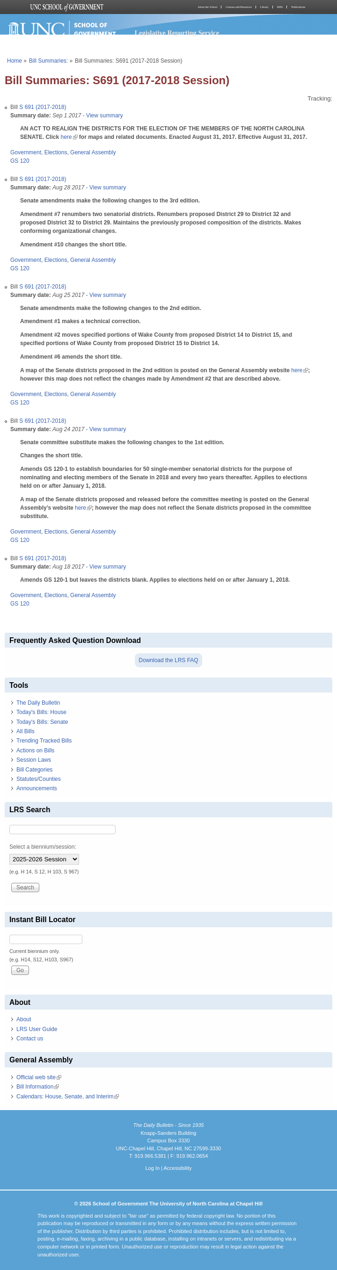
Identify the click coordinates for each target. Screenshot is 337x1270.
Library (264, 7)
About (23, 1019)
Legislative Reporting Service (176, 32)
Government (25, 152)
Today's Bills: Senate (42, 722)
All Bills (25, 731)
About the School (207, 7)
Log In (152, 1168)
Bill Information (37, 1086)
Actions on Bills (35, 750)
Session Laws (33, 760)
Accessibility (177, 1168)
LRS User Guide (36, 1029)
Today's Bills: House (41, 712)
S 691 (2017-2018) (42, 107)
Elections (55, 152)
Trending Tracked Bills (44, 740)
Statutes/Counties (38, 779)
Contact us (29, 1038)
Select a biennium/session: (42, 847)
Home (14, 61)
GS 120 (19, 161)
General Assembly (93, 152)
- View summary (102, 115)
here (68, 137)
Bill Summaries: (48, 61)
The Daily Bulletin (38, 703)
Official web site (38, 1077)
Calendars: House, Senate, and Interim (67, 1096)
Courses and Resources (239, 7)
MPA (280, 7)
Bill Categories (34, 769)
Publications (298, 7)
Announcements (36, 788)
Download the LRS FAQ (168, 660)
